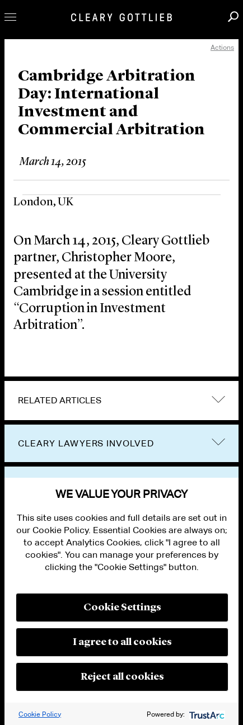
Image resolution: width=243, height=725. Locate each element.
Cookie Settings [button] (122, 607)
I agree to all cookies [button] (122, 642)
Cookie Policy (39, 714)
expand (218, 399)
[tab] (121, 400)
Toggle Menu (10, 17)
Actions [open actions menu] (222, 47)
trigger (218, 442)
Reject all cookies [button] (122, 677)
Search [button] (233, 16)
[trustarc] (206, 714)
